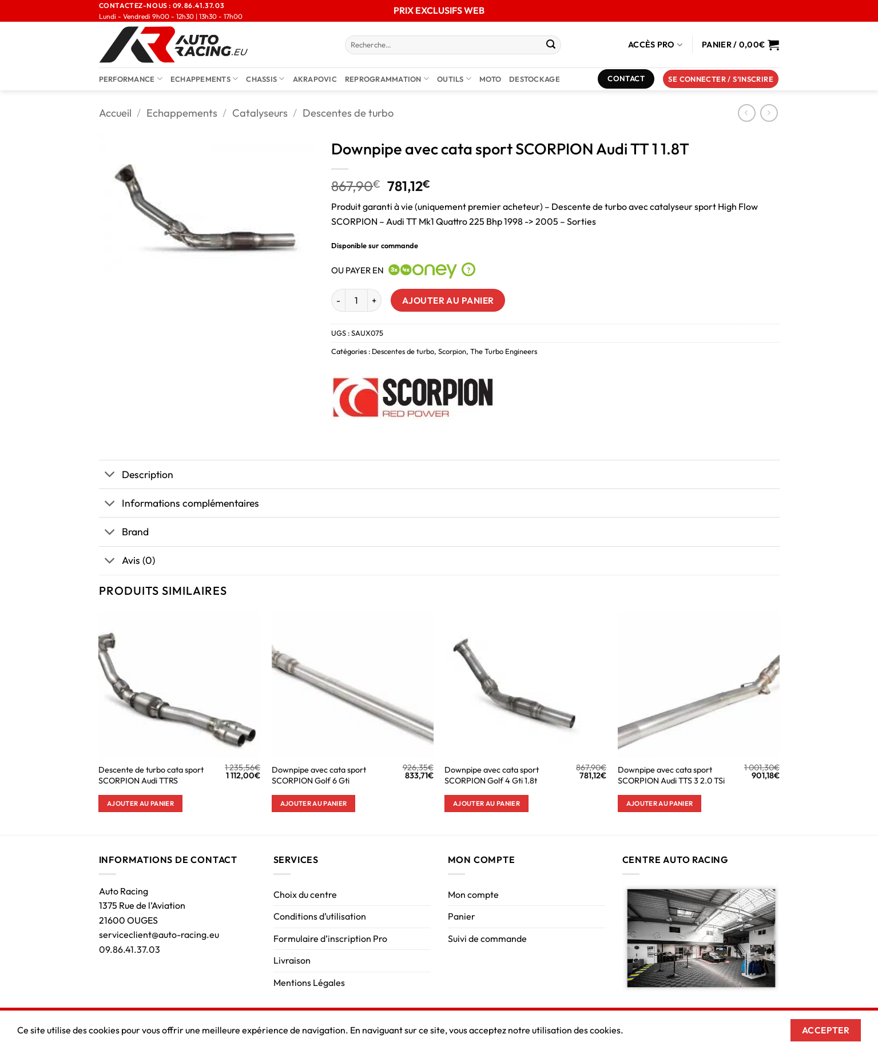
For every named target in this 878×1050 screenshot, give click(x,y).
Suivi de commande (487, 938)
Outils (454, 78)
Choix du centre (305, 894)
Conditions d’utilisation (319, 916)
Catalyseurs (260, 113)
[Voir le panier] (740, 44)
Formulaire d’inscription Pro (330, 938)
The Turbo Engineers (503, 351)
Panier (461, 916)
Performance (130, 78)
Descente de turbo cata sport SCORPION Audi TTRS (151, 775)
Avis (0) (127, 562)
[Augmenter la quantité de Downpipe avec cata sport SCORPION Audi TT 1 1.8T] (375, 300)
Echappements (204, 78)
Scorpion (452, 351)
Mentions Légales (309, 982)
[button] (720, 79)
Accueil (115, 113)
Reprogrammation (387, 78)
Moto (490, 78)
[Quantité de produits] (356, 300)
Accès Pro (655, 44)
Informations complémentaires (179, 504)
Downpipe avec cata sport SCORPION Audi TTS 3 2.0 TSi (671, 775)
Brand (124, 533)
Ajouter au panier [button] (140, 803)
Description (136, 475)
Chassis (265, 78)
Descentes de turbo (348, 113)
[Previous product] (769, 113)
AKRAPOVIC (315, 78)
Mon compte (473, 894)
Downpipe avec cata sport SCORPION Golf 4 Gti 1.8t (491, 775)
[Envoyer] (551, 45)
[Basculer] (110, 475)
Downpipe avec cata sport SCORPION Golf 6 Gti (319, 775)
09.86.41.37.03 (129, 949)
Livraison (292, 960)
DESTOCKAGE (534, 78)
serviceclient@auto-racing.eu (159, 934)
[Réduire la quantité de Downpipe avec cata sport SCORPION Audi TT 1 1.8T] (338, 300)
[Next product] (747, 113)
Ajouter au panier (448, 300)
